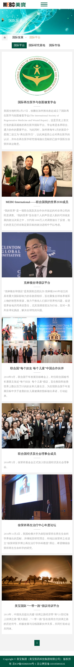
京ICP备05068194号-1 (24, 663)
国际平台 (19, 45)
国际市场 (54, 45)
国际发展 (17, 37)
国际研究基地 (37, 45)
